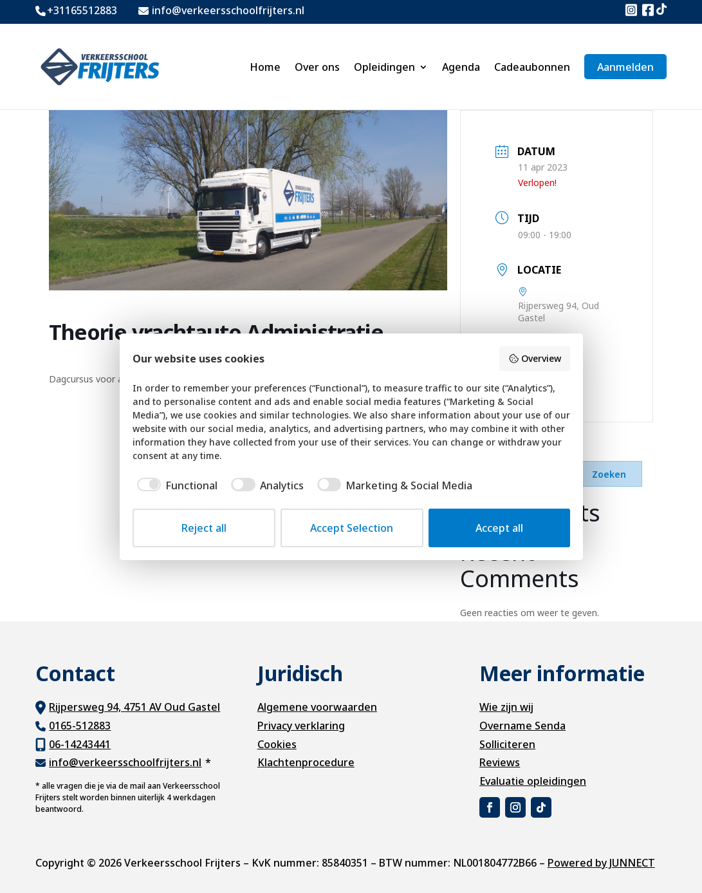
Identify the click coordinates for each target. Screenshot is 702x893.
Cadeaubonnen (532, 67)
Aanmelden (625, 67)
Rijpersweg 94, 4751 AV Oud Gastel (134, 707)
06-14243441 (80, 744)
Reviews (499, 762)
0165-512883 (80, 726)
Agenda (461, 67)
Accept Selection (351, 528)
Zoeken (609, 474)
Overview (534, 358)
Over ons (317, 67)
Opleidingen (384, 67)
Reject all (203, 528)
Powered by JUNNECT (601, 863)
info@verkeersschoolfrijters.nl (125, 762)
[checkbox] (175, 485)
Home (265, 67)
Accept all (499, 528)
